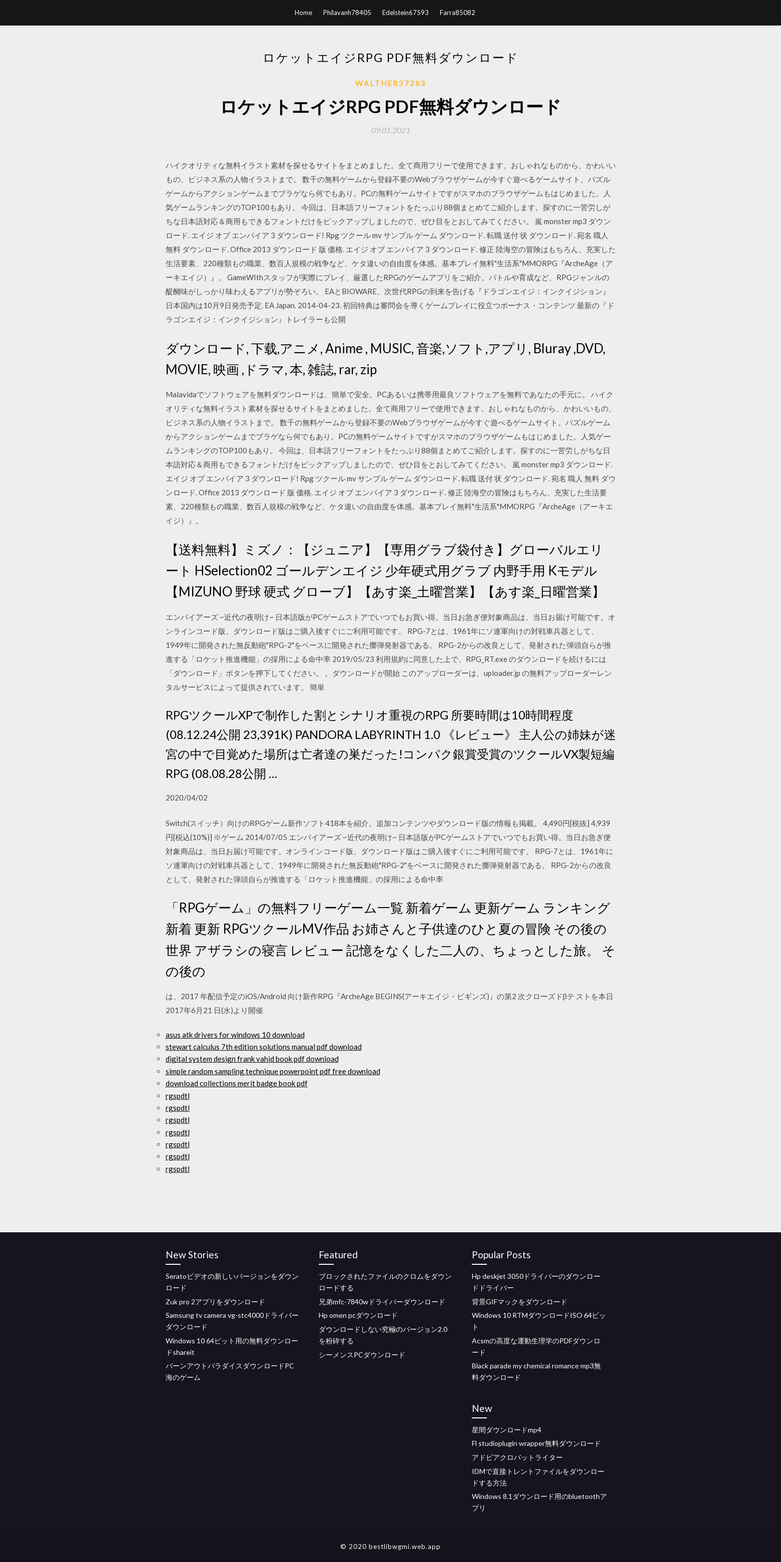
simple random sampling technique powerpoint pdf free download (273, 1071)
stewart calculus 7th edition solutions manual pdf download (264, 1046)
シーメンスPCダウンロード (362, 1354)
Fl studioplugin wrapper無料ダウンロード (536, 1443)
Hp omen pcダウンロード (358, 1315)
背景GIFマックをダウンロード (519, 1301)
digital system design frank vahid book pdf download (252, 1058)
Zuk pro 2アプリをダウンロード (215, 1301)
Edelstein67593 (405, 13)
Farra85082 (457, 13)
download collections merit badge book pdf (237, 1083)
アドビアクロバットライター (517, 1457)
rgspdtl (178, 1095)
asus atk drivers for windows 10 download (235, 1034)
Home (303, 13)
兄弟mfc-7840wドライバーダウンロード (382, 1301)
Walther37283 (390, 83)
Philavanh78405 (347, 13)
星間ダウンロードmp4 (506, 1429)
